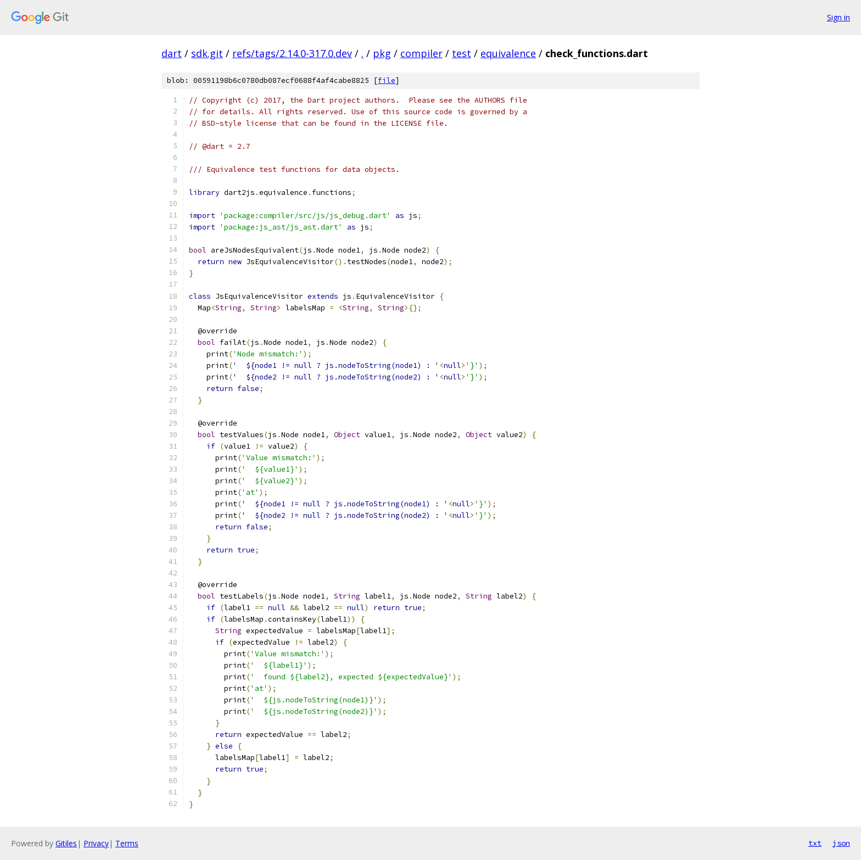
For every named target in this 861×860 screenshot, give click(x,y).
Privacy (96, 843)
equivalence (508, 53)
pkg (382, 53)
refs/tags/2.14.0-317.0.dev (292, 53)
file (386, 80)
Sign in (838, 17)
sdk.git (207, 53)
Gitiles (66, 843)
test (461, 53)
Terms (126, 843)
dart (171, 53)
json (841, 843)
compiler (421, 53)
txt (814, 843)
